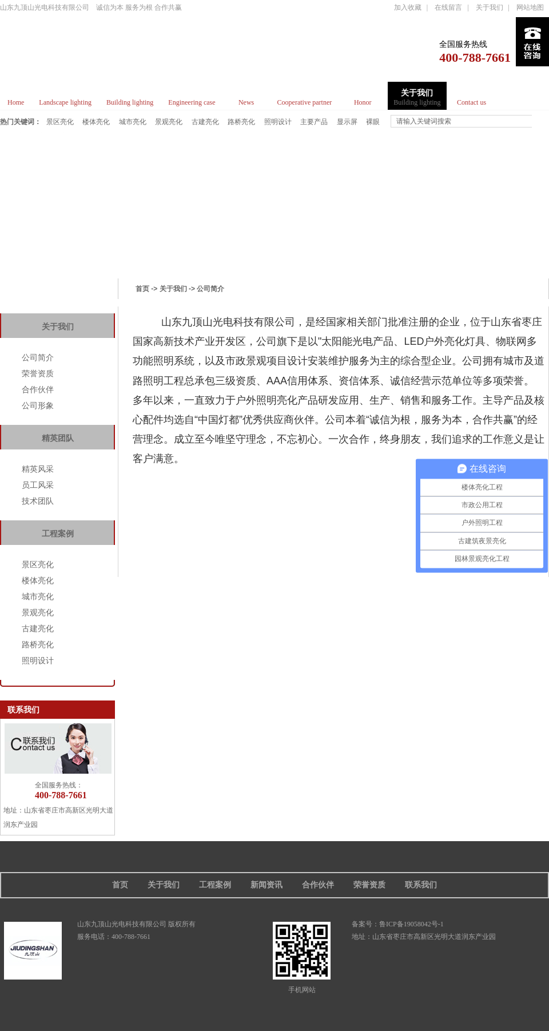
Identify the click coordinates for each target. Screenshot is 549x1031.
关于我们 (489, 7)
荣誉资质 (38, 373)
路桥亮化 (242, 122)
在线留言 (448, 7)
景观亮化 (169, 122)
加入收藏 (407, 7)
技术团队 (38, 500)
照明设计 (278, 122)
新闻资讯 (266, 885)
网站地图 (530, 7)
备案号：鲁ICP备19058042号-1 (398, 924)
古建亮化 (206, 122)
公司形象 (38, 405)
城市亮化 (133, 122)
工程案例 (58, 534)
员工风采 (38, 484)
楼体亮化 (96, 122)
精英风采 (38, 468)
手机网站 (302, 956)
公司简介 (38, 357)
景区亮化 (60, 122)
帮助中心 (57, 297)
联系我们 (421, 885)
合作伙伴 (38, 389)
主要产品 (314, 122)
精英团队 (58, 438)
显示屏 (348, 122)
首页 (142, 289)
